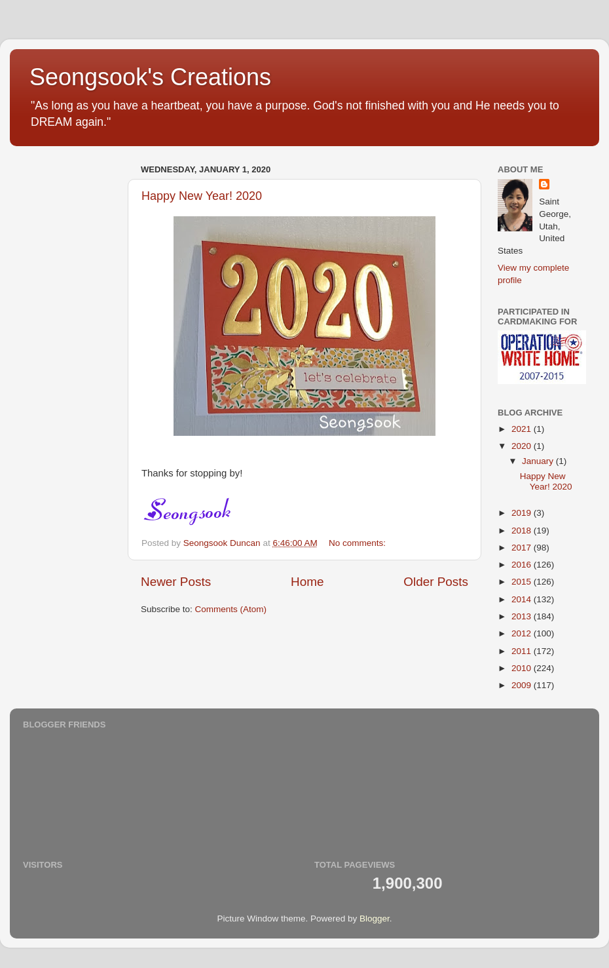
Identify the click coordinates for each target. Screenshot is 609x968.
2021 (522, 429)
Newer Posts (176, 582)
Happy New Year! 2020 (201, 196)
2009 (522, 685)
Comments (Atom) (231, 609)
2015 (522, 582)
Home (307, 582)
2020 (522, 446)
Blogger (375, 918)
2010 (522, 668)
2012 (522, 633)
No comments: (358, 543)
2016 (522, 565)
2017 (522, 547)
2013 (522, 616)
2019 (522, 513)
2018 (522, 530)
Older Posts (435, 582)
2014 (522, 599)
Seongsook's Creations (150, 77)
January (539, 461)
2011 (522, 651)
